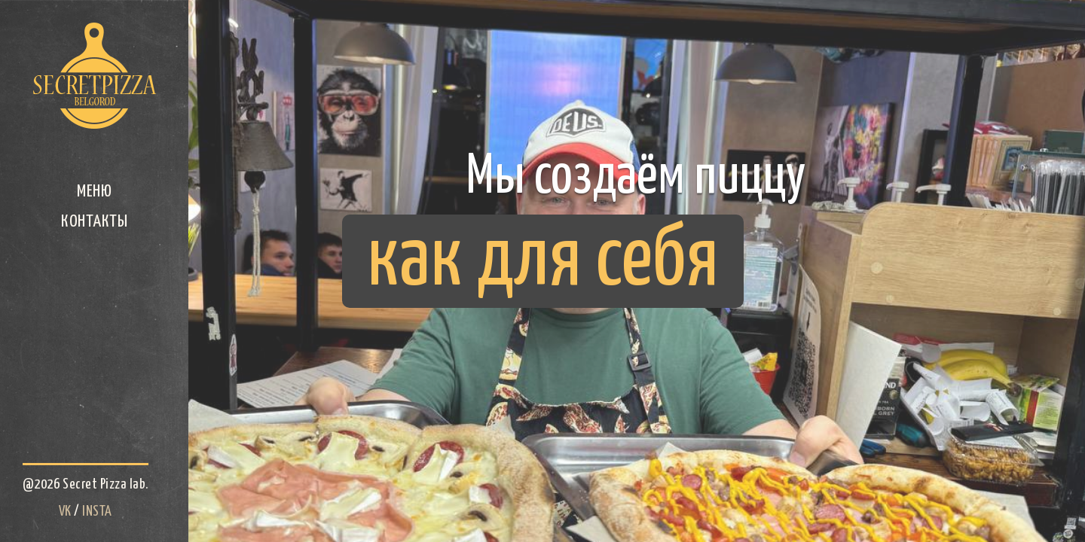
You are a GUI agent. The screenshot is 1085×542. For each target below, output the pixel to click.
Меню (94, 191)
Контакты (94, 221)
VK (65, 511)
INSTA (97, 511)
